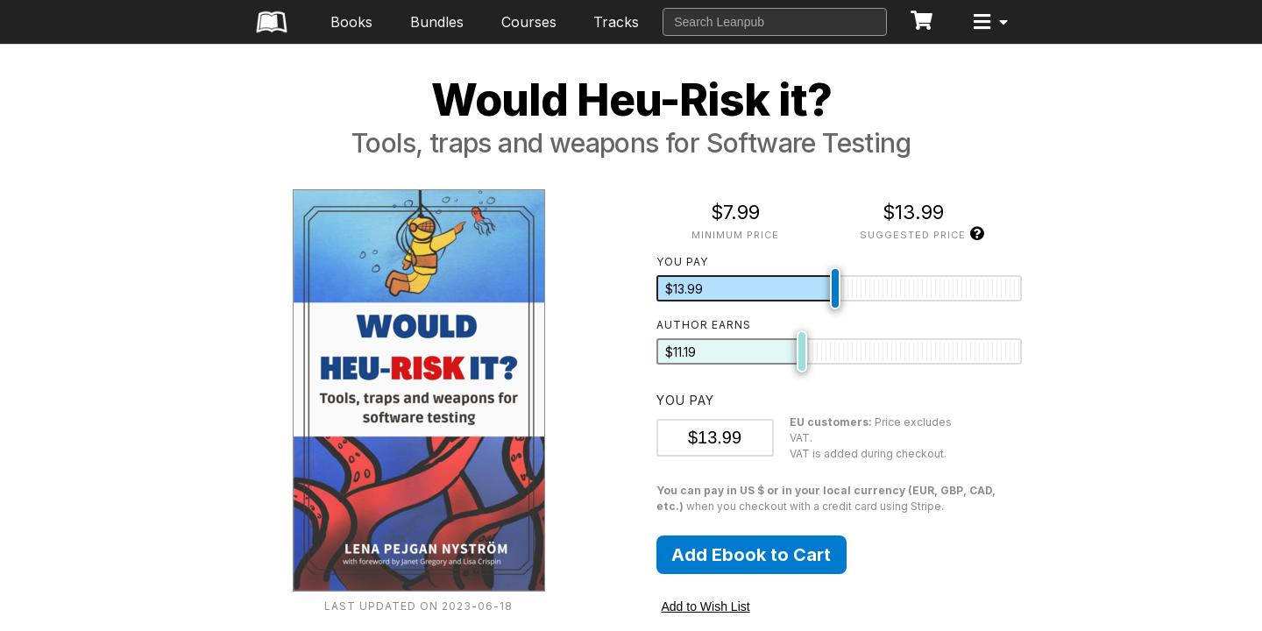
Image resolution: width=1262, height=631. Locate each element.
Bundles (437, 22)
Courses (529, 22)
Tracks (616, 22)
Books (351, 22)
